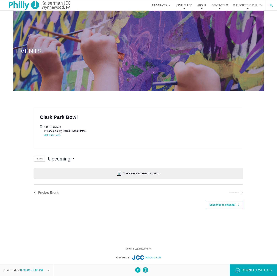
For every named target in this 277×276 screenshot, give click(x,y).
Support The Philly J (248, 5)
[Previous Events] (46, 192)
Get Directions (52, 135)
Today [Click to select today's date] (39, 158)
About (201, 5)
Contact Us (220, 5)
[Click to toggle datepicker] (61, 158)
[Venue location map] (190, 128)
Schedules (184, 5)
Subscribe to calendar (222, 204)
